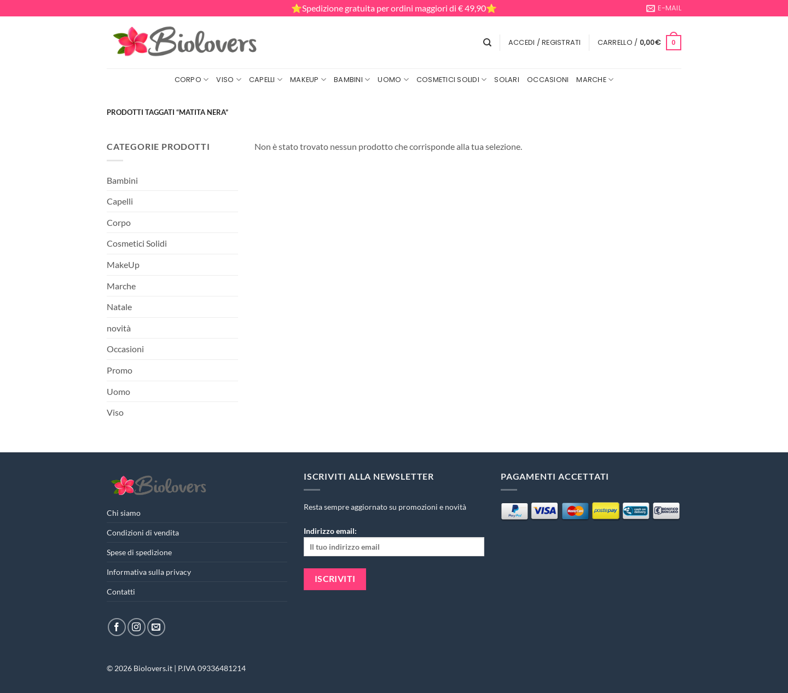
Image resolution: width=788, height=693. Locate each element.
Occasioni (548, 79)
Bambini (352, 79)
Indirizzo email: (394, 541)
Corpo (192, 79)
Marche (594, 79)
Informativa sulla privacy (149, 571)
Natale (119, 306)
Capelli (265, 79)
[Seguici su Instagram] (137, 627)
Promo (119, 370)
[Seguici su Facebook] (117, 627)
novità (119, 328)
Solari (506, 79)
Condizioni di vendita (143, 532)
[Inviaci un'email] (156, 627)
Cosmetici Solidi (451, 79)
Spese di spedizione (139, 552)
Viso (228, 79)
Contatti (121, 591)
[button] (544, 43)
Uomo (393, 79)
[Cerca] (487, 42)
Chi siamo (124, 512)
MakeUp (308, 79)
